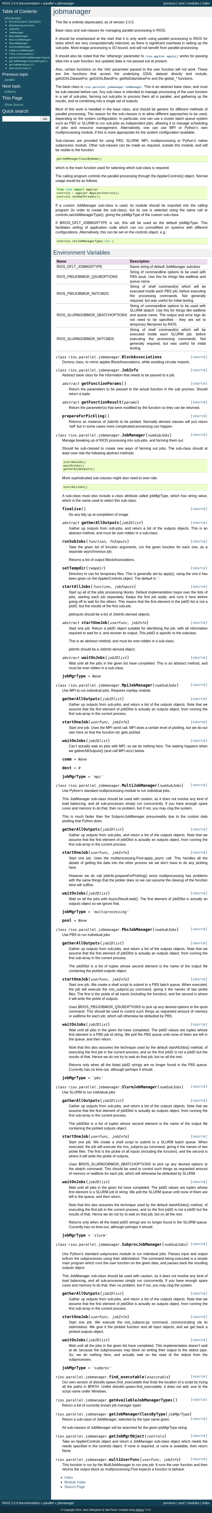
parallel (49, 3)
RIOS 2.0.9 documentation (21, 3)
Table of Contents (19, 11)
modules (193, 3)
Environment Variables (25, 21)
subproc (10, 91)
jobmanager (65, 3)
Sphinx (140, 1509)
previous (169, 3)
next (181, 3)
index (206, 3)
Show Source (14, 104)
